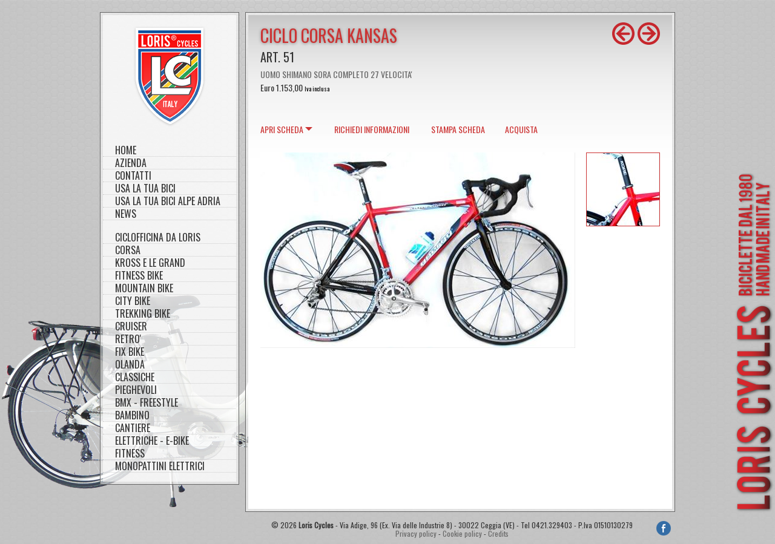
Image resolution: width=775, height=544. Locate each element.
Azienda (131, 163)
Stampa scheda (458, 129)
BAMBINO (132, 415)
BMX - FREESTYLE (146, 402)
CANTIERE (132, 428)
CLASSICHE (134, 377)
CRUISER (131, 326)
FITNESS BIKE (139, 275)
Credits (498, 533)
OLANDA (130, 364)
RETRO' (128, 339)
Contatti (133, 175)
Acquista (521, 129)
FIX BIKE (129, 352)
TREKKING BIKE (142, 313)
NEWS (125, 214)
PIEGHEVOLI (136, 390)
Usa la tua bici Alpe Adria (167, 201)
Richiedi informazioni (371, 129)
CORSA (127, 250)
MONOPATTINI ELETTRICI (160, 466)
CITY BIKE (132, 301)
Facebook (663, 528)
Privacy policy (416, 533)
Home (125, 150)
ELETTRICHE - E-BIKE (152, 440)
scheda (281, 129)
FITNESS (130, 453)
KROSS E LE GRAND (150, 263)
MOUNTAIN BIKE (144, 288)
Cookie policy (462, 533)
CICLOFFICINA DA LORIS (157, 237)
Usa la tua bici (145, 188)
